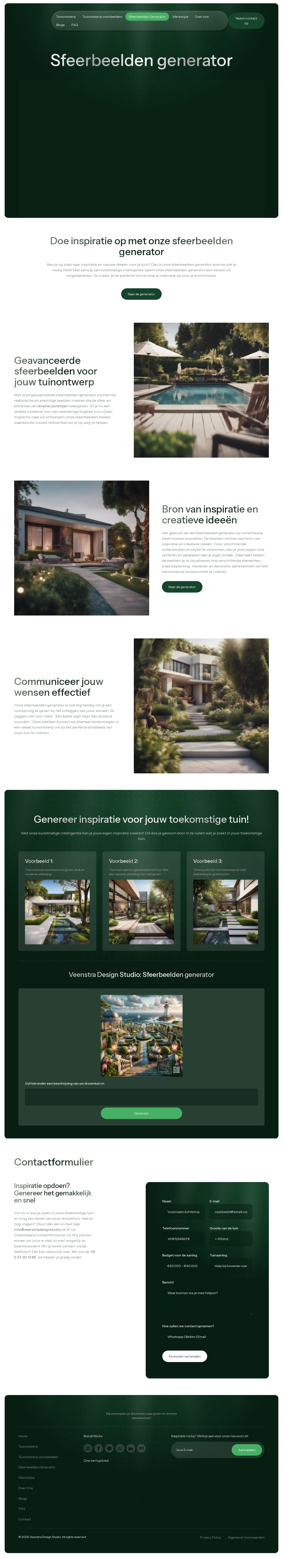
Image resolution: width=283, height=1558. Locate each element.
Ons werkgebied (96, 1460)
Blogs (60, 25)
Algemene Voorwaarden (246, 1537)
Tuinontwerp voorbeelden (102, 17)
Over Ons (25, 1488)
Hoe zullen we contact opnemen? (188, 1326)
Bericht (168, 1282)
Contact (24, 1519)
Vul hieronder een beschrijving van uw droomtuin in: (65, 1083)
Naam (166, 1201)
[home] (34, 20)
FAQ (74, 25)
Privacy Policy (210, 1537)
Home (23, 1436)
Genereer (141, 1113)
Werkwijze (180, 17)
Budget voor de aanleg (179, 1255)
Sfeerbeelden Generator (147, 17)
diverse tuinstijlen (53, 406)
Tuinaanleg (218, 1255)
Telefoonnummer (175, 1228)
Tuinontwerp (66, 17)
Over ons (202, 17)
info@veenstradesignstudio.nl (39, 1229)
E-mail (214, 1201)
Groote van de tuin (224, 1228)
